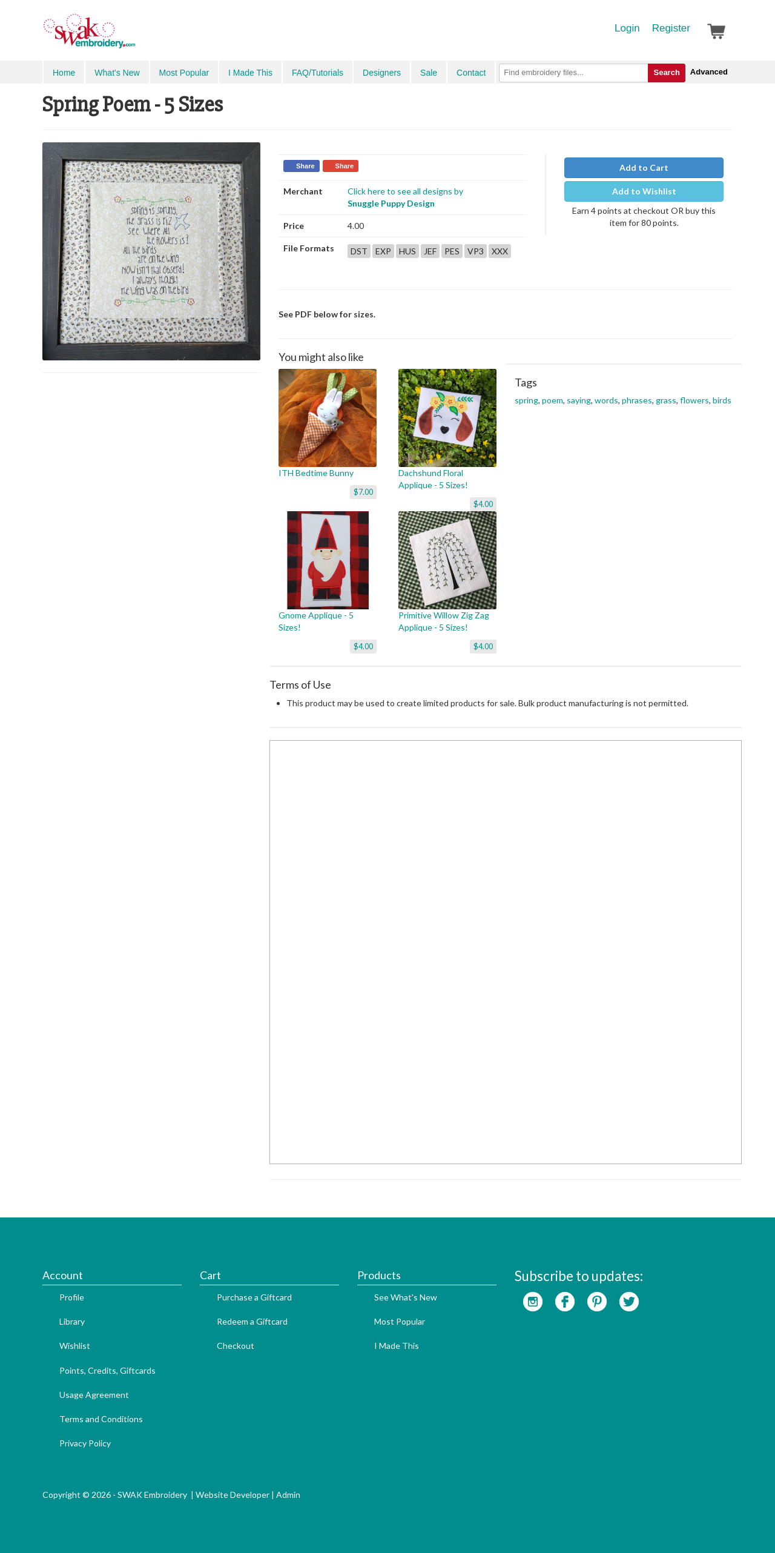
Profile (71, 1297)
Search (666, 72)
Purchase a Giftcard (254, 1297)
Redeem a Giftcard (252, 1321)
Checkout (235, 1345)
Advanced (709, 71)
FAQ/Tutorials (317, 73)
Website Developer (232, 1494)
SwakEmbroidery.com (133, 36)
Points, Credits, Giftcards (107, 1370)
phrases (637, 400)
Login (627, 28)
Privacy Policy (85, 1443)
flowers (694, 400)
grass (666, 400)
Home (64, 73)
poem (552, 400)
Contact (471, 73)
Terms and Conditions (101, 1419)
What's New (116, 73)
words (606, 400)
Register (671, 28)
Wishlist (74, 1345)
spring (526, 400)
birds (722, 400)
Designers (382, 73)
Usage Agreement (94, 1394)
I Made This (250, 73)
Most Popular (184, 73)
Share (305, 166)
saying (579, 400)
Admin (288, 1494)
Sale (428, 73)
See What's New (405, 1297)
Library (72, 1321)
